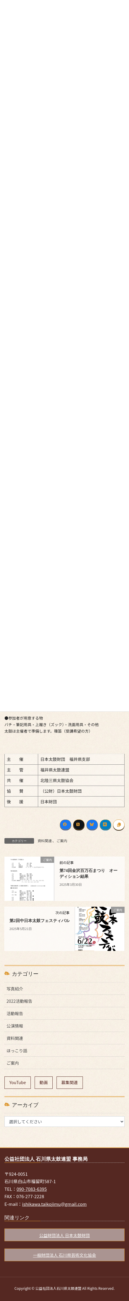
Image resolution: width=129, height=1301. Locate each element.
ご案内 (62, 840)
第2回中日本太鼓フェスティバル (39, 921)
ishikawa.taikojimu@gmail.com (54, 1204)
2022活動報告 (19, 1001)
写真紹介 (15, 989)
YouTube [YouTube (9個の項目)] (17, 1082)
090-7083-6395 (32, 1189)
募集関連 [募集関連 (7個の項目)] (69, 1082)
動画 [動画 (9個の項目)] (43, 1082)
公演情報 (15, 1026)
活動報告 (15, 1013)
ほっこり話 (17, 1050)
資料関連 (45, 840)
